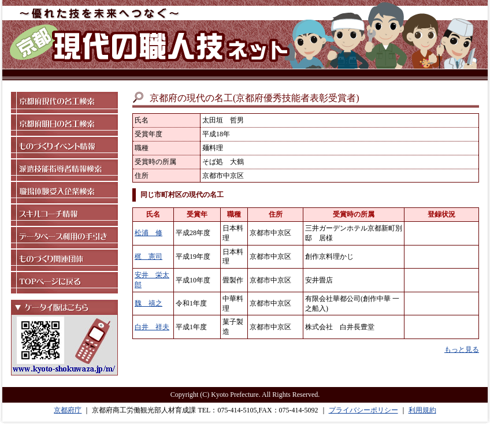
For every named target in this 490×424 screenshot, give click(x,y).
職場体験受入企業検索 (64, 192)
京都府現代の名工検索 (64, 102)
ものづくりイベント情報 (64, 147)
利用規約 (422, 410)
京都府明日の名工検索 (64, 125)
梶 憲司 (148, 256)
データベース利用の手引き (64, 237)
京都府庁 (67, 410)
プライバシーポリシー (363, 410)
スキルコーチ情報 (64, 215)
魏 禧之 (148, 303)
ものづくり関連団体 (64, 260)
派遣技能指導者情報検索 (64, 170)
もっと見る (461, 349)
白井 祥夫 (152, 327)
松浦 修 (148, 233)
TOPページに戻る (64, 282)
